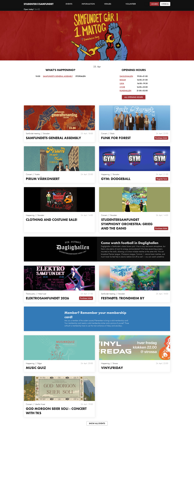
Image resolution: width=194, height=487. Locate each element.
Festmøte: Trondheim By (122, 298)
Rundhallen (125, 90)
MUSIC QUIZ (36, 368)
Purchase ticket (161, 138)
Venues (109, 4)
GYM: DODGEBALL (115, 179)
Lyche (122, 87)
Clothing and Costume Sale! (51, 219)
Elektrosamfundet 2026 (47, 298)
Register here (162, 178)
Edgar (123, 80)
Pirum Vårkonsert (43, 179)
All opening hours (133, 97)
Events (69, 4)
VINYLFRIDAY (112, 368)
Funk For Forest (116, 138)
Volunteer (131, 4)
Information (89, 4)
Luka (122, 83)
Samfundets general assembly (58, 76)
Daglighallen (126, 76)
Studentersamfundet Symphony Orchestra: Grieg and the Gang (127, 223)
